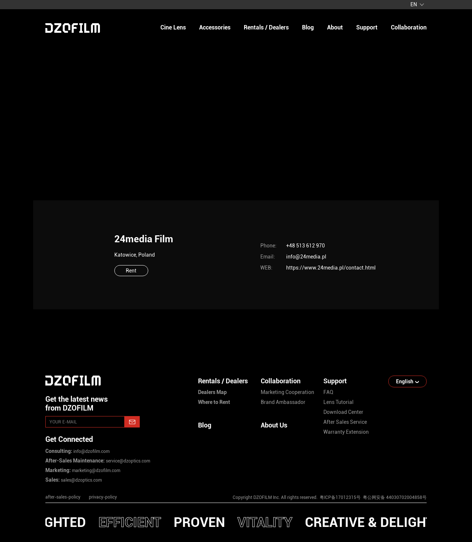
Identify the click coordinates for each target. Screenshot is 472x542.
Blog (204, 425)
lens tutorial (338, 402)
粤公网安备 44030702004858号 (394, 497)
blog (308, 27)
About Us (274, 425)
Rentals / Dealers (266, 27)
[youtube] (348, 477)
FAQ (328, 392)
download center (343, 412)
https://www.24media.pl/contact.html (331, 268)
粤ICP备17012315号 (340, 497)
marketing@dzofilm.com (95, 470)
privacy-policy (103, 497)
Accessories (214, 27)
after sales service (345, 422)
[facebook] (371, 477)
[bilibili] (418, 477)
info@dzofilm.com (91, 451)
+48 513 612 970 (305, 246)
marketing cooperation (287, 392)
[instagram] (324, 477)
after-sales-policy (62, 497)
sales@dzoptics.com (81, 480)
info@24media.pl (306, 257)
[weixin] (395, 477)
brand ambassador (283, 402)
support (367, 27)
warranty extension (346, 432)
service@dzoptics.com (127, 461)
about (335, 27)
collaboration (409, 27)
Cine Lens (173, 27)
